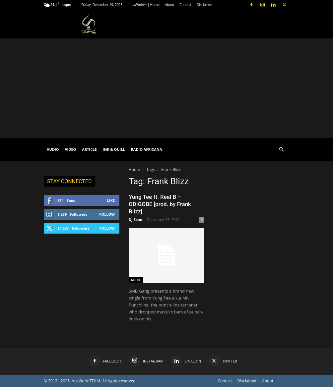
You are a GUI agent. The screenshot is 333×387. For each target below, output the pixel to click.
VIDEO (70, 149)
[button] (281, 149)
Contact (185, 4)
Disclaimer (205, 4)
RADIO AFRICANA (146, 149)
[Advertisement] (166, 88)
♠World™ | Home (146, 4)
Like (111, 200)
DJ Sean (135, 219)
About (169, 4)
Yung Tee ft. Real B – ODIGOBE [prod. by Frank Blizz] (160, 204)
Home (134, 169)
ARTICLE (89, 149)
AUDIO (53, 149)
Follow (107, 214)
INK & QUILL (114, 149)
